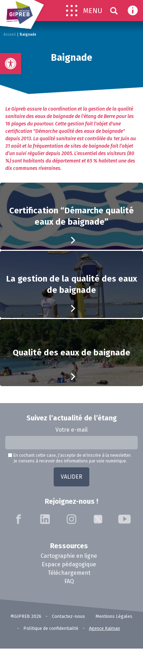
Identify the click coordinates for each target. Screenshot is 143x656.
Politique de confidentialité (50, 628)
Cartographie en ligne (69, 555)
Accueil (10, 34)
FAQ (69, 581)
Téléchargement (69, 572)
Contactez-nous (68, 616)
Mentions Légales (114, 616)
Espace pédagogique (69, 564)
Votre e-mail (71, 429)
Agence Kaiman (104, 628)
